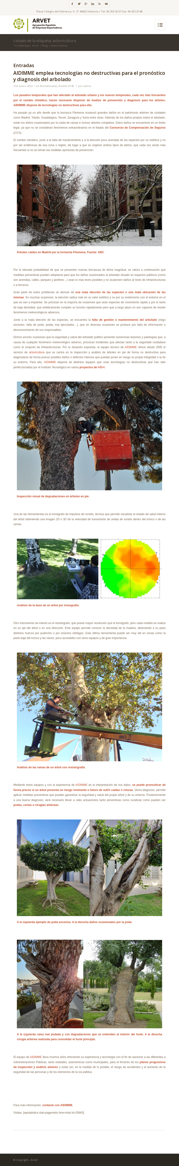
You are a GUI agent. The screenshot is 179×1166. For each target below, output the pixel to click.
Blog (45, 45)
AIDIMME (131, 347)
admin (87, 86)
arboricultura (37, 352)
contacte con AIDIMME (57, 1105)
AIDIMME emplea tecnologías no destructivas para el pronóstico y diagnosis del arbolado (89, 76)
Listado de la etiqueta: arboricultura (44, 40)
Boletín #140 (66, 86)
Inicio (35, 45)
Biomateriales (48, 86)
